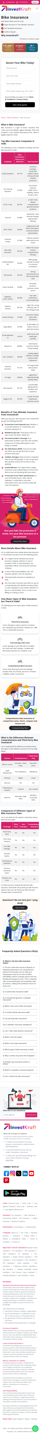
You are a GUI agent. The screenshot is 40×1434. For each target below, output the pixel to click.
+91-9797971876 (22, 2)
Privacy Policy (22, 99)
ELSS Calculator (17, 1260)
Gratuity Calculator (9, 1275)
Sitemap (34, 1419)
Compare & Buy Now (20, 728)
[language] (35, 2)
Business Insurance (18, 1221)
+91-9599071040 (8, 2)
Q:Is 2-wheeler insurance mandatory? (17, 1025)
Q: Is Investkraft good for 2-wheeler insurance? (17, 999)
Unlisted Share (31, 1227)
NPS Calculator (30, 1260)
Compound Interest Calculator (24, 1266)
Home (3, 118)
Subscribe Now (31, 1115)
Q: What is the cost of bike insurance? (17, 1006)
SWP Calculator (9, 1254)
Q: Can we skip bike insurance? (15, 1018)
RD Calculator (9, 1269)
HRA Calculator (23, 1275)
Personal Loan (14, 1203)
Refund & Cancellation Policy (15, 1239)
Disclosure (17, 1236)
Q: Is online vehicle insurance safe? (16, 1012)
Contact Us (16, 1242)
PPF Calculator (8, 1263)
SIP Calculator (17, 1251)
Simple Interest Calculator (22, 1257)
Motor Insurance (13, 118)
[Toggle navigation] (37, 8)
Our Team (25, 1233)
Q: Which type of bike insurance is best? (18, 1049)
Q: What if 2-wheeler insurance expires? (18, 1070)
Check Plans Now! (20, 541)
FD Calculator (24, 1254)
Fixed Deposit (19, 1227)
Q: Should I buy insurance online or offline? (16, 1063)
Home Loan (26, 1203)
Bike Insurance (30, 1215)
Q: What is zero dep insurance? (15, 1043)
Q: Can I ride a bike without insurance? (18, 1031)
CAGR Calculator (24, 1263)
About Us (15, 1233)
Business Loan (32, 1206)
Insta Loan (21, 1206)
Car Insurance (16, 1215)
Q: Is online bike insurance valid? (15, 992)
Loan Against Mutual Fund (14, 1209)
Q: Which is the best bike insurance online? (16, 962)
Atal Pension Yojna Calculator (24, 1272)
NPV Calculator (30, 1251)
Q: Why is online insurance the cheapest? (19, 1056)
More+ (32, 1275)
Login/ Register (17, 1419)
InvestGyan (9, 1160)
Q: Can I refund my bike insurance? (16, 1076)
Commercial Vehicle (10, 1218)
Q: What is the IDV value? (12, 1037)
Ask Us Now (20, 908)
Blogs (27, 1419)
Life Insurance (24, 1218)
